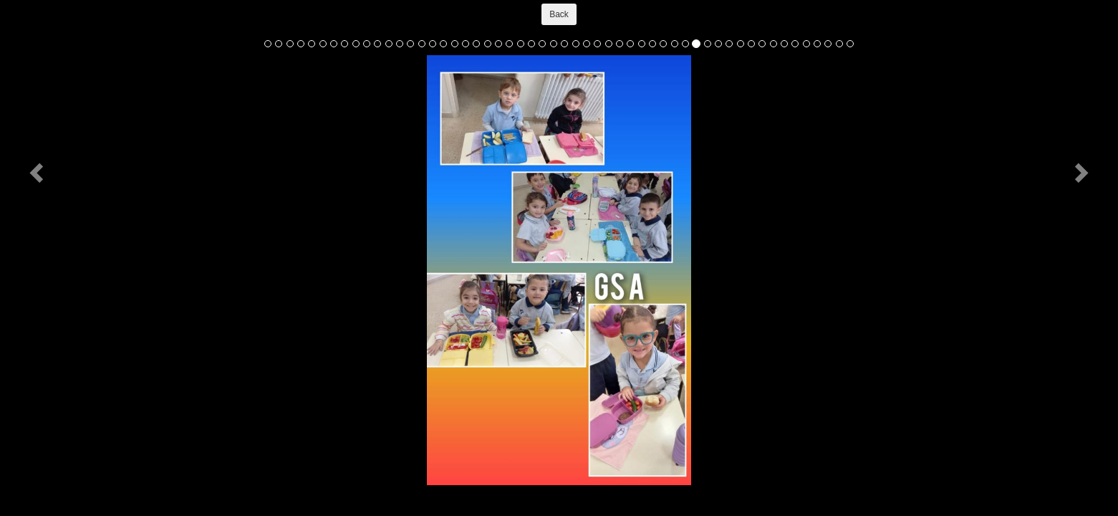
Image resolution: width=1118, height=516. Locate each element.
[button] (38, 172)
